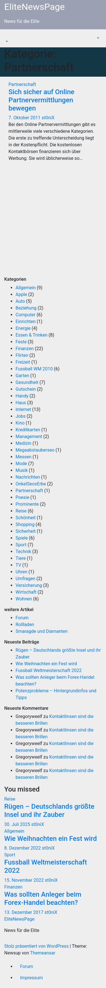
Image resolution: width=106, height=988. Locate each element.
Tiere (21, 558)
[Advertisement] (53, 224)
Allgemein (26, 287)
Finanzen (25, 348)
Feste (21, 341)
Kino (20, 423)
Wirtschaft (26, 592)
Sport (21, 544)
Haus (21, 402)
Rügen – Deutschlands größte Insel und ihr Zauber (49, 811)
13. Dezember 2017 (24, 912)
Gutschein (26, 389)
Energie (23, 328)
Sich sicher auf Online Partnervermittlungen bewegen (41, 100)
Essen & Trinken (31, 335)
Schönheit (26, 517)
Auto (20, 301)
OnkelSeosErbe (31, 484)
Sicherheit (26, 531)
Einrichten (26, 321)
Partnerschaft (22, 84)
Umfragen (25, 578)
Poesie (22, 497)
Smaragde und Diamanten (42, 631)
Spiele (22, 538)
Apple (21, 294)
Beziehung (26, 308)
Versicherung (29, 585)
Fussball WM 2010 (34, 369)
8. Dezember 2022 (23, 848)
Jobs (20, 416)
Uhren (21, 571)
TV (18, 565)
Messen (23, 456)
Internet (23, 409)
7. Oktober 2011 (25, 117)
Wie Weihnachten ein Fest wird (46, 663)
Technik (23, 551)
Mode (21, 463)
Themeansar (42, 953)
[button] (6, 41)
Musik (22, 470)
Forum (22, 617)
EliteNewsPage (34, 6)
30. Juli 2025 (17, 824)
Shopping (25, 524)
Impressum (31, 977)
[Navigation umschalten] (8, 36)
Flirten (22, 355)
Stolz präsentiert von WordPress (37, 946)
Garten (22, 375)
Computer (26, 314)
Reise (21, 511)
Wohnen (24, 599)
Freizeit (23, 362)
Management (29, 436)
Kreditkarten (28, 429)
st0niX (48, 117)
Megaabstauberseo (35, 450)
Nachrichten (28, 477)
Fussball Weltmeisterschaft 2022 (49, 670)
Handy (22, 396)
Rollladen (25, 624)
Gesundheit (27, 382)
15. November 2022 (24, 880)
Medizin (23, 443)
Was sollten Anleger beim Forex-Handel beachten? (42, 898)
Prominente (27, 504)
